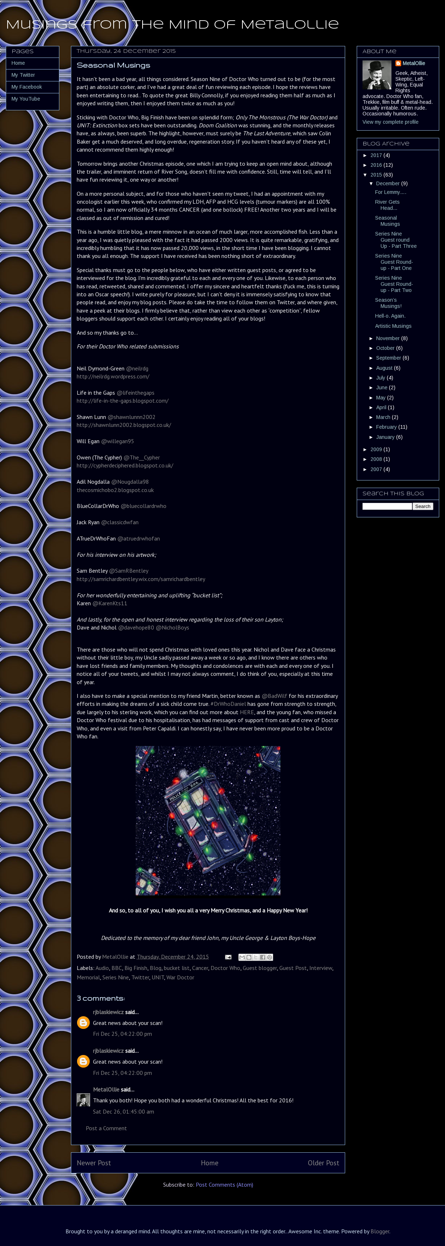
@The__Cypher (141, 457)
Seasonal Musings (387, 221)
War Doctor (180, 977)
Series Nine (115, 977)
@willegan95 (116, 441)
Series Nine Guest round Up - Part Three (396, 240)
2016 (376, 165)
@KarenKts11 (109, 603)
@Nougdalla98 (129, 481)
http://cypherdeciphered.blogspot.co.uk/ (125, 465)
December (388, 183)
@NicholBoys (172, 627)
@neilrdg (137, 368)
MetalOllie (106, 1089)
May (381, 397)
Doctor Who (225, 967)
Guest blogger (260, 967)
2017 (376, 155)
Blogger (379, 1231)
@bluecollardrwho (142, 505)
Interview (320, 967)
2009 (376, 449)
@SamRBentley (127, 570)
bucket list (177, 967)
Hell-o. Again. (390, 316)
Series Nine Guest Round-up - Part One (394, 262)
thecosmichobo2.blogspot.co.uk (115, 489)
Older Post (323, 1162)
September (389, 358)
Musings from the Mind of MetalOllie (172, 25)
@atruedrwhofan (138, 538)
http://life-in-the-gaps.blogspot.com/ (123, 400)
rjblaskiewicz (108, 1012)
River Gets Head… (387, 205)
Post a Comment (106, 1128)
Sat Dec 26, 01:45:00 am (123, 1111)
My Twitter (23, 75)
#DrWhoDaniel (228, 703)
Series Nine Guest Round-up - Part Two (394, 284)
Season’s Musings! (388, 303)
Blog (155, 967)
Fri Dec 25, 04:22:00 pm (122, 1033)
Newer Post (94, 1162)
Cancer (200, 967)
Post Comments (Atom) (224, 1184)
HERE (247, 712)
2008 (376, 459)
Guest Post (293, 967)
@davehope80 (135, 627)
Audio (102, 967)
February (387, 427)
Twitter (140, 977)
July (381, 378)
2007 (376, 469)
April (382, 407)
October (386, 348)
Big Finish (135, 967)
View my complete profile (391, 122)
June (382, 387)
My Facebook (27, 87)
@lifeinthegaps (135, 392)
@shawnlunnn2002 (131, 416)
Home (210, 1162)
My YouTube (26, 99)
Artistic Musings (393, 326)
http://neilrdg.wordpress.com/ (113, 376)
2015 (376, 175)
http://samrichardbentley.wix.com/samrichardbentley (141, 578)
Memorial (88, 977)
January (386, 437)
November (388, 338)
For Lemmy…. (390, 192)
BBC (116, 967)
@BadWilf (274, 695)
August (385, 368)
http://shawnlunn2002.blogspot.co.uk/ (124, 424)
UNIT (158, 977)
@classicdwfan (119, 522)
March (384, 417)
